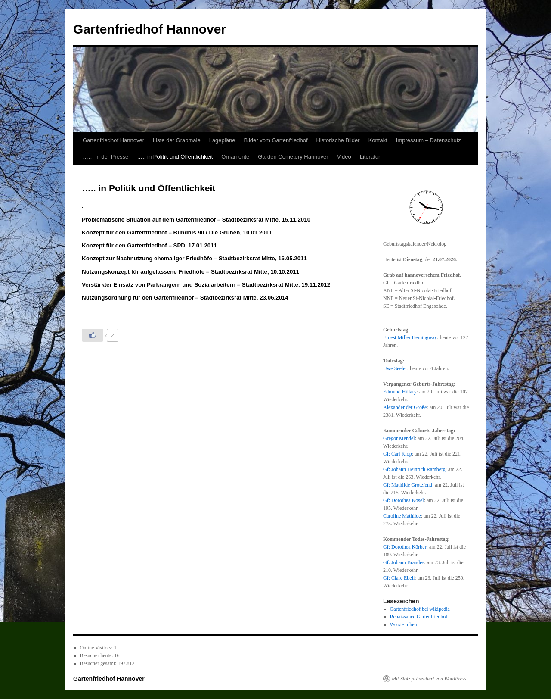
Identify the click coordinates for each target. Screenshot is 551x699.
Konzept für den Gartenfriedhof (125, 232)
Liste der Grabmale (177, 140)
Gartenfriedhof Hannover (149, 29)
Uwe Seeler (395, 368)
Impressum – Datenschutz (428, 140)
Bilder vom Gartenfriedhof (275, 140)
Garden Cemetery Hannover (293, 156)
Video (344, 156)
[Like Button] (92, 335)
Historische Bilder (338, 140)
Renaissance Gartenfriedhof (419, 617)
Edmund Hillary (400, 392)
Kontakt (377, 140)
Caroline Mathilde (402, 516)
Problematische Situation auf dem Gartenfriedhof (149, 219)
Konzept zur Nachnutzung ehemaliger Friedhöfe (148, 258)
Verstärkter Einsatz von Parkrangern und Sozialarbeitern (159, 284)
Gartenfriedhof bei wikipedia (420, 609)
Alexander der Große (405, 407)
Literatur (370, 156)
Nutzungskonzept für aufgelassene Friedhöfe (144, 271)
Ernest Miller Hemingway (410, 337)
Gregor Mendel (399, 438)
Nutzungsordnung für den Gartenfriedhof (138, 297)
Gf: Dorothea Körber (405, 547)
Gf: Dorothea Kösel (403, 500)
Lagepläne (222, 140)
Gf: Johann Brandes (403, 562)
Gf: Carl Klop (397, 454)
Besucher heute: (97, 655)
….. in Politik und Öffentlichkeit (175, 156)
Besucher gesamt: (99, 663)
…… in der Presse (105, 156)
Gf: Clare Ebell (399, 578)
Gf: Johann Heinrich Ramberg (414, 469)
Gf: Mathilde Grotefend (407, 485)
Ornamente (235, 156)
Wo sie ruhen (403, 624)
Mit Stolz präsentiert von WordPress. (429, 679)
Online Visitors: (97, 648)
